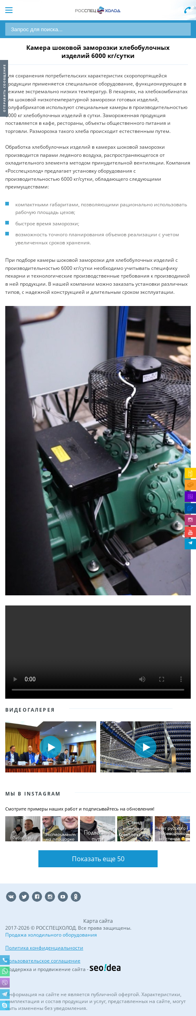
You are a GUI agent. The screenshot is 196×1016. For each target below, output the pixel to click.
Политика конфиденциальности (44, 947)
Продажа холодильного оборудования (51, 934)
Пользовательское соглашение (42, 960)
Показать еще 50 (98, 858)
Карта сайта (98, 920)
